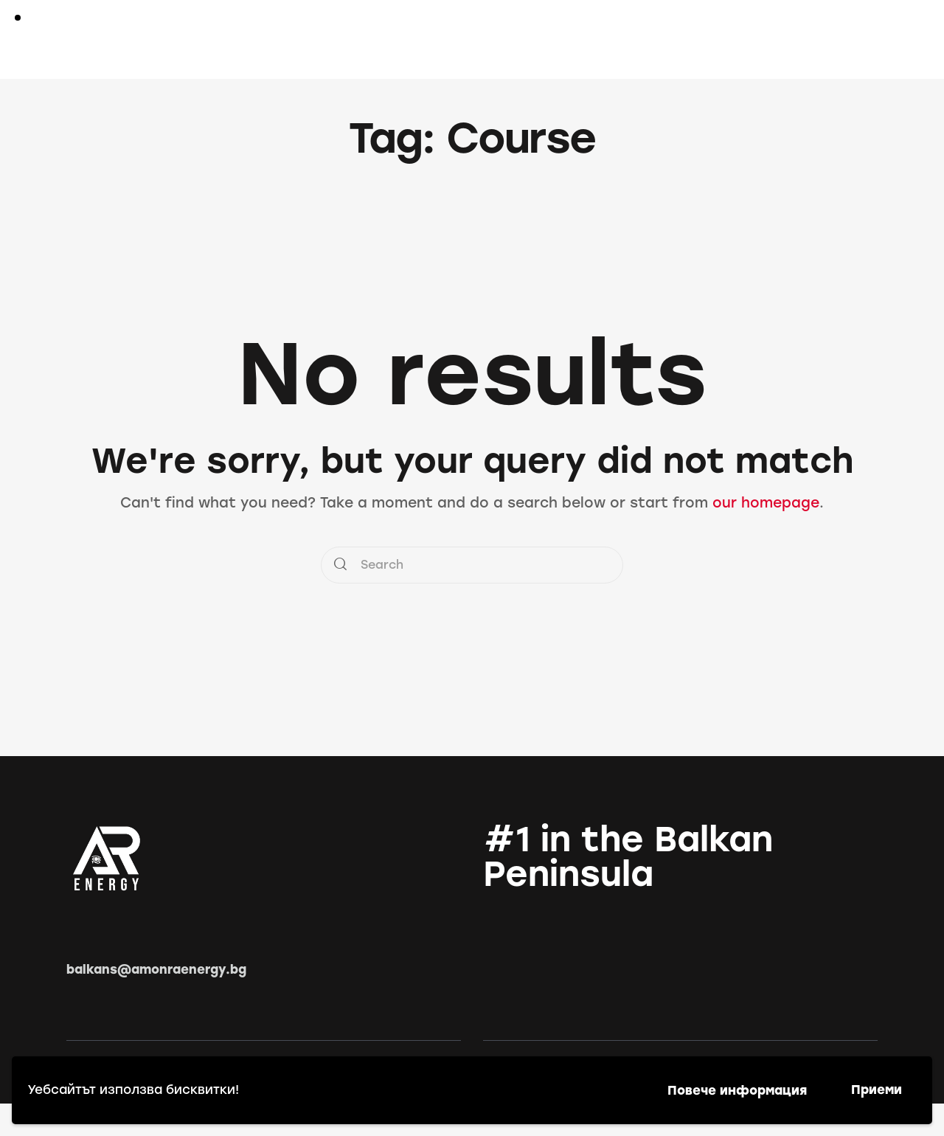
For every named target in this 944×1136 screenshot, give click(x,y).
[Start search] (868, 42)
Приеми (876, 1089)
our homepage (765, 502)
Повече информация (737, 1090)
